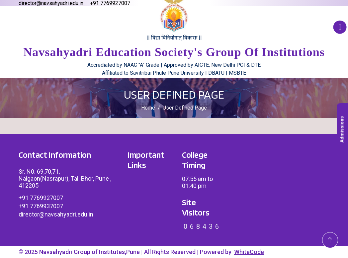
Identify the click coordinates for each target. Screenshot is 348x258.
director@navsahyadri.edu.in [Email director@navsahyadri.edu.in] (51, 3)
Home (148, 108)
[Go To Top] (330, 240)
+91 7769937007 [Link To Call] (41, 206)
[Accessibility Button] (340, 27)
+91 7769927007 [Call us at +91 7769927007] (110, 3)
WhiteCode (249, 251)
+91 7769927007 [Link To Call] (41, 197)
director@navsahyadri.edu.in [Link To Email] (56, 214)
